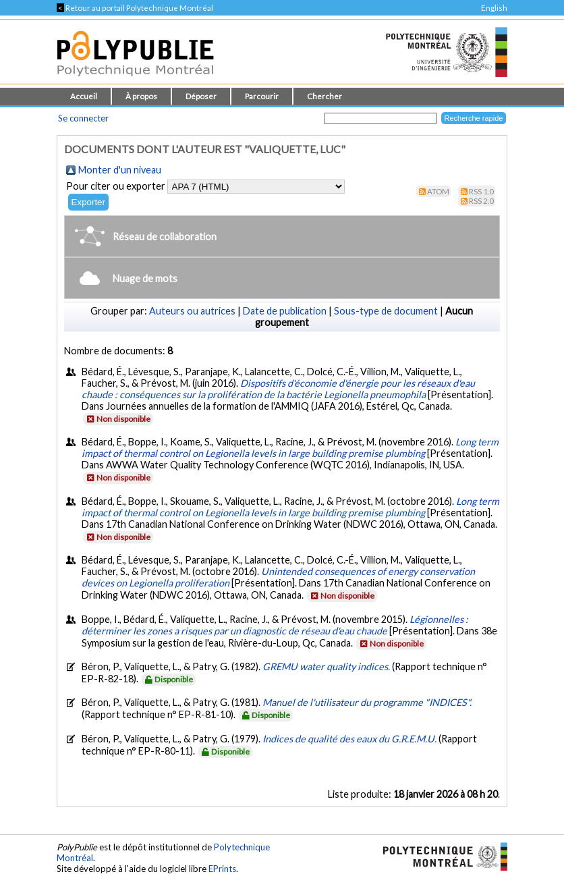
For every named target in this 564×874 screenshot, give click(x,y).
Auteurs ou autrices (192, 311)
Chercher (324, 96)
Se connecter (83, 118)
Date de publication (285, 311)
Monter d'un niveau (119, 169)
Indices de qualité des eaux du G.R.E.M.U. (350, 738)
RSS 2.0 (481, 200)
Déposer (201, 96)
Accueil (83, 96)
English (494, 7)
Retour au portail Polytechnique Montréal (135, 7)
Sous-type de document (386, 311)
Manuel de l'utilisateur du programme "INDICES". (367, 702)
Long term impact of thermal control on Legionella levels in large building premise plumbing (290, 447)
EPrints (222, 868)
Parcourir (262, 96)
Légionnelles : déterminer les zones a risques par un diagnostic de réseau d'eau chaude (275, 624)
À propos (141, 96)
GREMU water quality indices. (327, 666)
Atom (438, 191)
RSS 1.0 (481, 191)
